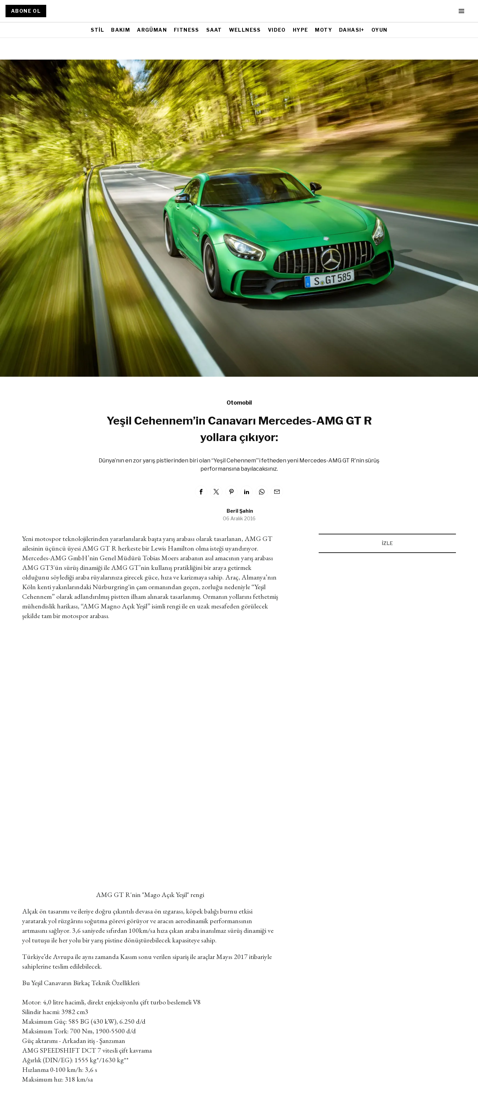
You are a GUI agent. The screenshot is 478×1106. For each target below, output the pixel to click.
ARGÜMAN (152, 30)
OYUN (379, 30)
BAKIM (120, 30)
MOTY (323, 30)
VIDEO (277, 30)
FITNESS (186, 30)
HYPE (300, 30)
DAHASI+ (352, 30)
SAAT (214, 30)
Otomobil (239, 402)
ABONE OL (26, 11)
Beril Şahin (240, 511)
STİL (97, 30)
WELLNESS (245, 30)
